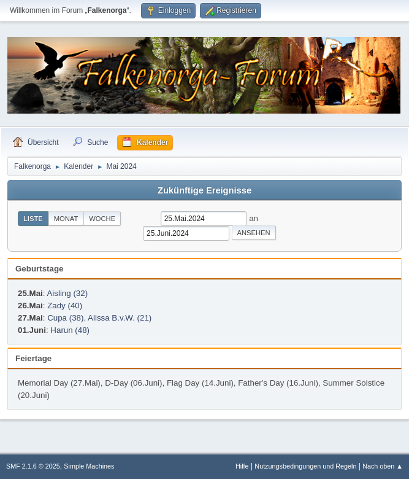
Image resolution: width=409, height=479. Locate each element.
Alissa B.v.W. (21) (119, 317)
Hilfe (242, 466)
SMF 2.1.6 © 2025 (33, 466)
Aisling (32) (67, 293)
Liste (33, 218)
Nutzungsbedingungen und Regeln (305, 466)
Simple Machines (89, 466)
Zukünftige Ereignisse (204, 190)
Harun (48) (70, 330)
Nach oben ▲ (382, 466)
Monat (66, 218)
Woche (102, 218)
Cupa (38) (65, 317)
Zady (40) (64, 305)
